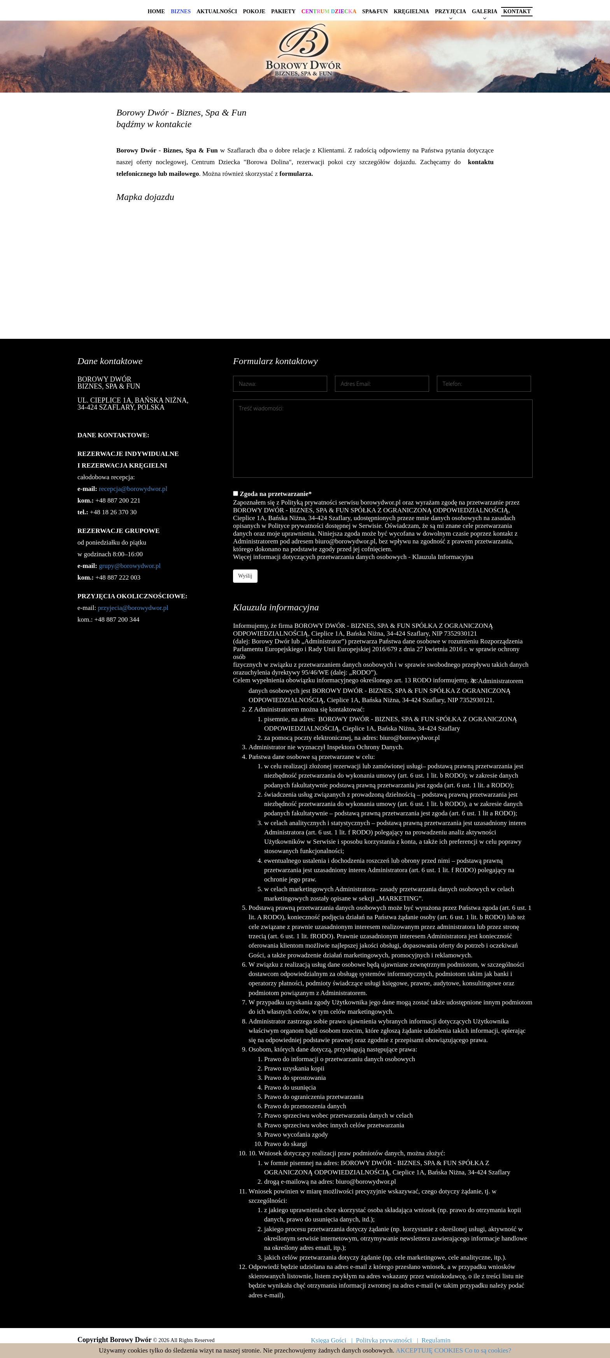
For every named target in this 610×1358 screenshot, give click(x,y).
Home (156, 11)
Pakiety (283, 11)
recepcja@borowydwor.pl (133, 488)
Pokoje (254, 11)
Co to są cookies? (488, 1350)
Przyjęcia (450, 11)
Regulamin (435, 1340)
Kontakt (517, 11)
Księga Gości (328, 1340)
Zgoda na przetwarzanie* (383, 525)
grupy (106, 565)
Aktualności (216, 11)
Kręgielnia (411, 11)
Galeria (484, 11)
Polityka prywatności (384, 1340)
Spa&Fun (375, 11)
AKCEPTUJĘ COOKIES (429, 1350)
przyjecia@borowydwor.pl (133, 608)
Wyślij (245, 576)
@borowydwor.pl (137, 565)
